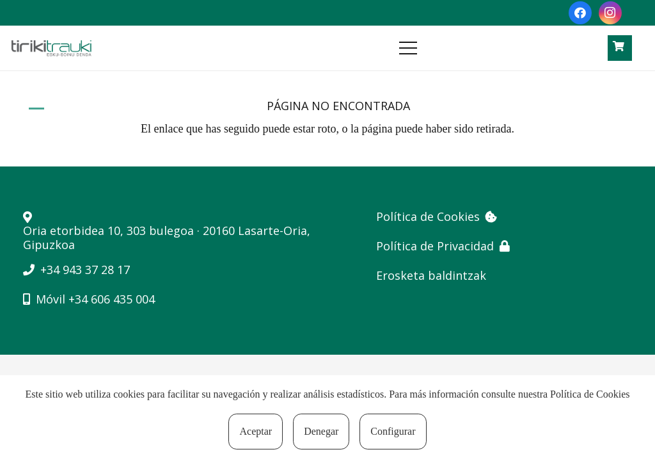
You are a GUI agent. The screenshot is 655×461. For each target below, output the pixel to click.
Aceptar (255, 431)
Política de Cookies (589, 394)
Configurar (392, 431)
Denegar (321, 431)
